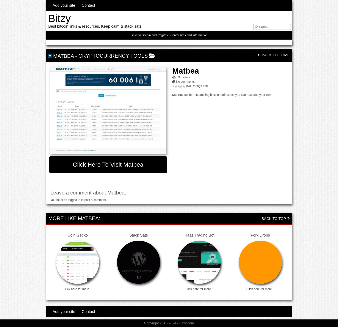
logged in (74, 200)
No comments (185, 81)
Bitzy (59, 18)
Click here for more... (78, 289)
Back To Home (274, 55)
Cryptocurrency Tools (113, 56)
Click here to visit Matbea (108, 164)
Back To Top (276, 219)
